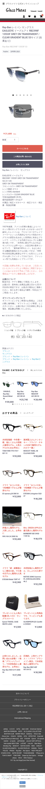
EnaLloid (40, 736)
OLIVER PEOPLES (24, 748)
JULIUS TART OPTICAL (33, 741)
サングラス (7, 354)
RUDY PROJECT (37, 751)
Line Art (30, 743)
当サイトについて (22, 693)
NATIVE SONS (25, 746)
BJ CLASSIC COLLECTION (32, 731)
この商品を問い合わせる (22, 156)
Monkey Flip (7, 746)
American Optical (36, 729)
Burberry (29, 734)
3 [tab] (21, 95)
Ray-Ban (18, 751)
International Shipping (22, 718)
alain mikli (25, 729)
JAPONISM (21, 741)
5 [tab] (28, 95)
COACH (13, 736)
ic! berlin (12, 741)
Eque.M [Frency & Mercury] (10, 738)
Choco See (37, 734)
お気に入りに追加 (22, 164)
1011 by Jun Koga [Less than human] (22, 760)
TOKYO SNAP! (7, 755)
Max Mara (38, 743)
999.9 (20, 758)
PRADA (12, 751)
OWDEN (34, 748)
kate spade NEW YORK (11, 743)
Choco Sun (5, 736)
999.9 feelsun (28, 758)
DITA (25, 736)
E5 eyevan (41, 738)
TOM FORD (17, 755)
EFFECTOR (32, 736)
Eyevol (34, 738)
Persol (40, 748)
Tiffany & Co (40, 753)
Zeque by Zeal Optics (29, 755)
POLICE (5, 751)
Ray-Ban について (17, 216)
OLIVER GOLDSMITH (9, 748)
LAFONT (23, 743)
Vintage (40, 755)
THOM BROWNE (28, 753)
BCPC (20, 731)
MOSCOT (16, 746)
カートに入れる (22, 148)
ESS (21, 738)
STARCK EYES (5, 753)
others (14, 758)
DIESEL (19, 736)
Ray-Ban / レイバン (21, 356)
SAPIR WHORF (17, 753)
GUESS (6, 741)
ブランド (6, 351)
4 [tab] (24, 95)
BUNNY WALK (20, 734)
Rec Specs (26, 751)
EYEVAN (27, 738)
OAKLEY (39, 746)
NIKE (33, 746)
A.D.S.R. (12, 729)
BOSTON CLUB (9, 734)
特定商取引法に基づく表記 (22, 706)
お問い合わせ (23, 712)
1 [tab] (13, 95)
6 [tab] (31, 95)
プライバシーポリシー (22, 700)
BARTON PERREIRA (10, 731)
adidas (5, 729)
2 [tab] (17, 95)
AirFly (18, 729)
